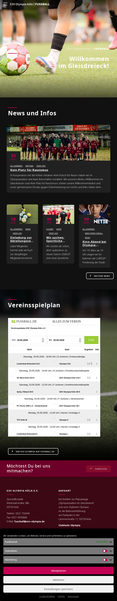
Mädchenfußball (94, 237)
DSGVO (61, 596)
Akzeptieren (58, 570)
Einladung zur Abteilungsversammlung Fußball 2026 (29, 245)
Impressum (73, 596)
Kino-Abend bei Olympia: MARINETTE (94, 249)
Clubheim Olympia (69, 525)
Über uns (40, 170)
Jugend (49, 233)
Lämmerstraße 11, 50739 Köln (74, 519)
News (28, 233)
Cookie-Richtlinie (47, 596)
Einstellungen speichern (58, 589)
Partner (29, 170)
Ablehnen (58, 579)
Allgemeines (16, 170)
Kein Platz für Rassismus (29, 174)
